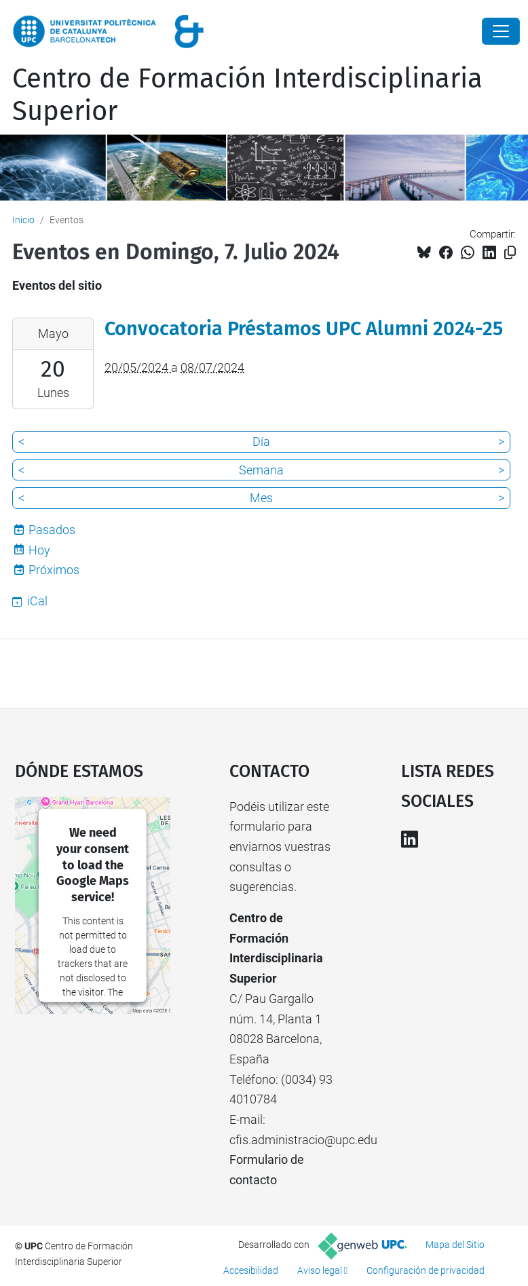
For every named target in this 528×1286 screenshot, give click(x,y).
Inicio (23, 219)
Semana (261, 470)
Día (261, 441)
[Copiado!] (510, 253)
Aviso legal (319, 1270)
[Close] (501, 31)
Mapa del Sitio (455, 1244)
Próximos (54, 570)
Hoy (39, 550)
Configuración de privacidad (425, 1270)
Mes (261, 498)
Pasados (52, 530)
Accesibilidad (250, 1270)
